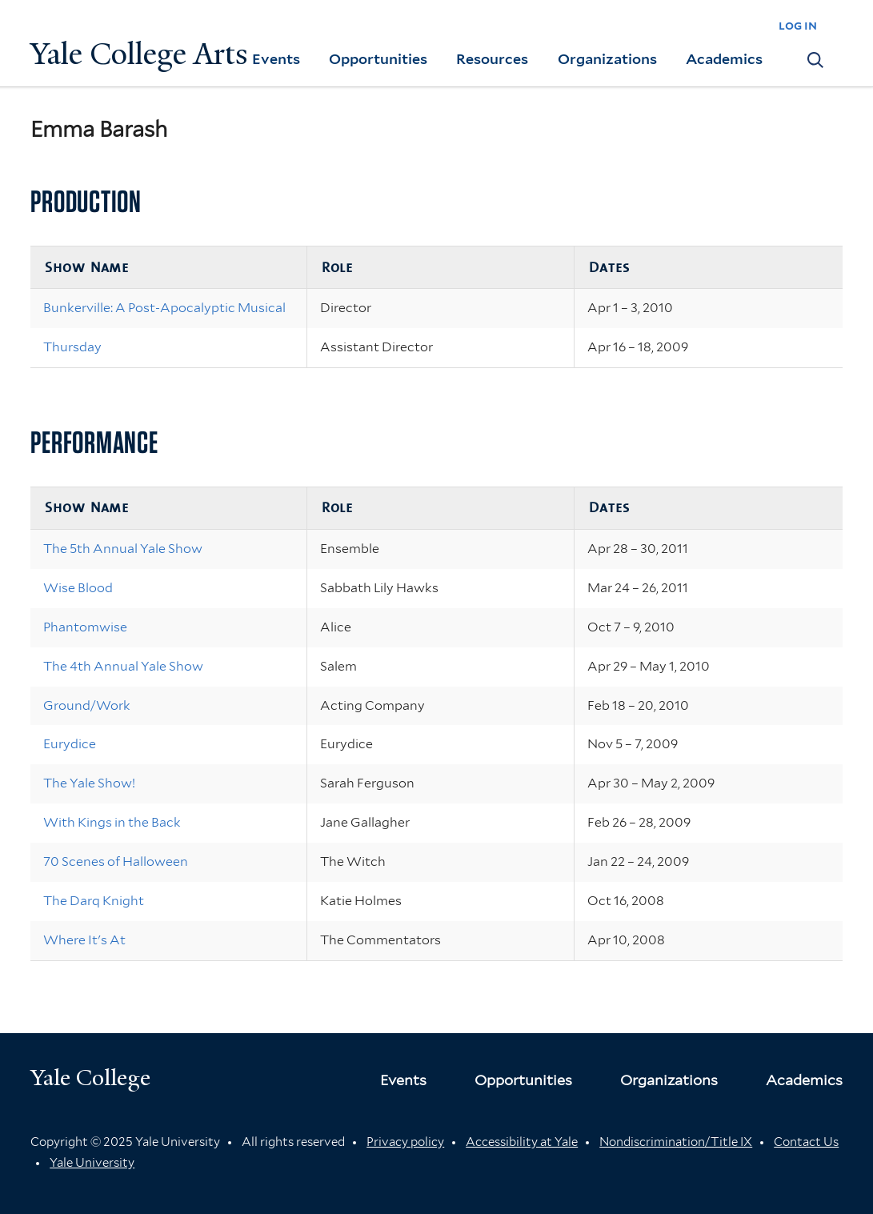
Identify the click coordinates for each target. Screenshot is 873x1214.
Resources (492, 58)
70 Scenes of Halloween (115, 861)
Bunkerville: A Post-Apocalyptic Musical (164, 307)
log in (798, 25)
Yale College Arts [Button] (139, 54)
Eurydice (69, 743)
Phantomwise (85, 627)
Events (276, 58)
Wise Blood (78, 587)
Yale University (92, 1163)
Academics (724, 58)
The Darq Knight (93, 900)
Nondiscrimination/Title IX (675, 1142)
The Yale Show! (89, 783)
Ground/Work (86, 705)
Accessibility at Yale (522, 1142)
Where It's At (84, 940)
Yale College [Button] (90, 1077)
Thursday (72, 347)
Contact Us (806, 1142)
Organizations (607, 58)
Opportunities (378, 58)
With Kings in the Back (112, 822)
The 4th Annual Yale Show (123, 666)
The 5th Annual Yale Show (122, 548)
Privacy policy (405, 1142)
